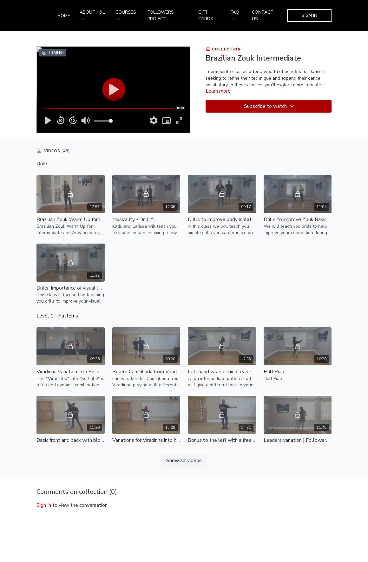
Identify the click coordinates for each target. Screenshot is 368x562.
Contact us (262, 15)
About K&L (92, 14)
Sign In (309, 15)
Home (63, 16)
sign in (43, 505)
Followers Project (161, 15)
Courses (125, 14)
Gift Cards (205, 15)
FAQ (235, 14)
